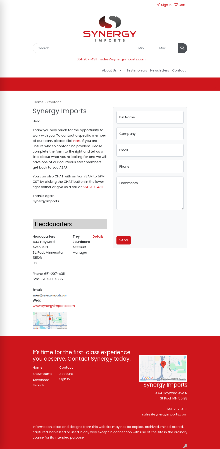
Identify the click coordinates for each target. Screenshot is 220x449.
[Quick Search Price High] (167, 48)
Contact (179, 70)
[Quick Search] (84, 48)
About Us (109, 70)
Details (98, 236)
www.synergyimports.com (54, 306)
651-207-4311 (87, 59)
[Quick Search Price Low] (146, 48)
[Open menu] (211, 84)
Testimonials (136, 70)
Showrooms (42, 374)
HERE (76, 141)
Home (39, 102)
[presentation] (150, 222)
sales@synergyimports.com (123, 59)
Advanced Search (41, 382)
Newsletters (159, 70)
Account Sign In (66, 376)
